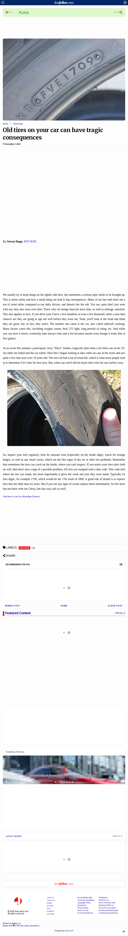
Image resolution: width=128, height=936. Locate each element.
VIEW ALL (117, 836)
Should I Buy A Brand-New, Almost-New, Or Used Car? (63, 775)
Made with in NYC (12, 926)
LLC (16, 923)
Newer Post (12, 606)
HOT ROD (30, 241)
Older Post (115, 606)
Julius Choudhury (31, 926)
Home (5, 124)
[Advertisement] (64, 27)
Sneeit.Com (69, 931)
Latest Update (14, 836)
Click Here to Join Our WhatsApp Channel (21, 496)
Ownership (18, 124)
